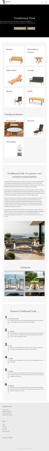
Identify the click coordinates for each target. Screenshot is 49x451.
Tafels (29, 91)
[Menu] (46, 2)
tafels (29, 211)
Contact (4, 426)
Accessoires (11, 121)
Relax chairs (11, 70)
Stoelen (9, 91)
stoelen (32, 211)
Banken (9, 49)
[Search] (42, 2)
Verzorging (11, 142)
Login (3, 424)
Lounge (30, 70)
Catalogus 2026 (6, 431)
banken (36, 211)
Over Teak (4, 428)
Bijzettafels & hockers (32, 51)
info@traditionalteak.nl (7, 415)
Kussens (30, 121)
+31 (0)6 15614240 (6, 413)
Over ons (4, 429)
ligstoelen (42, 211)
